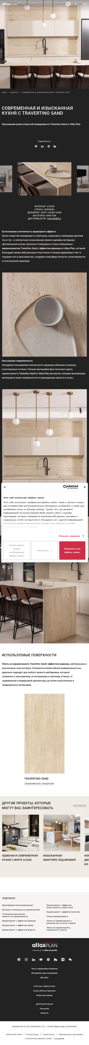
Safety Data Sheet (14, 1034)
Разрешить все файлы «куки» (72, 550)
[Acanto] (59, 1039)
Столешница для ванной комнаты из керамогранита (15, 915)
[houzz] (55, 959)
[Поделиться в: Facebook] (36, 146)
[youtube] (41, 959)
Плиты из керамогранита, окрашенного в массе (59, 929)
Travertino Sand (36, 778)
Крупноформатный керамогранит (17, 905)
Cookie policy (49, 1034)
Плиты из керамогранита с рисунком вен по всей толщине (61, 922)
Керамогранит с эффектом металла (63, 912)
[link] (49, 146)
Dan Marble (54, 218)
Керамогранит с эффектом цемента (18, 930)
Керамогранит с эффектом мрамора (19, 921)
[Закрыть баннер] (85, 487)
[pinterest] (48, 959)
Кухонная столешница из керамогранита (21, 910)
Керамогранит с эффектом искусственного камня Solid (60, 906)
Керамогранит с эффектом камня (17, 925)
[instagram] (26, 959)
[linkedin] (33, 959)
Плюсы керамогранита (57, 916)
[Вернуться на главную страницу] (32, 3)
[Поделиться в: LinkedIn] (42, 146)
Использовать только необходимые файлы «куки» (16, 550)
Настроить (44, 550)
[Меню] (85, 4)
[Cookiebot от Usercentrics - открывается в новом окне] (65, 487)
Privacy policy (32, 1034)
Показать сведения (69, 536)
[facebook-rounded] (19, 959)
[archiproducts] (63, 959)
